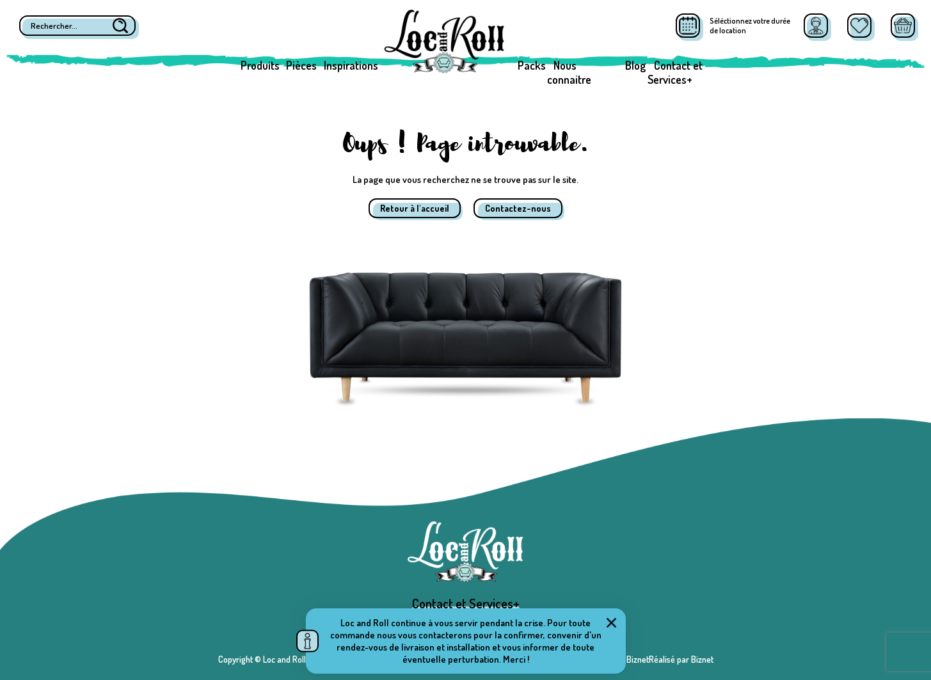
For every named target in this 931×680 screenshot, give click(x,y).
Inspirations (351, 65)
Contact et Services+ (675, 72)
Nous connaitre (569, 72)
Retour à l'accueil (414, 208)
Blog (635, 65)
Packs (532, 65)
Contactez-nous (518, 208)
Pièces (301, 65)
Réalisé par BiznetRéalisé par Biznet (648, 659)
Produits (260, 65)
